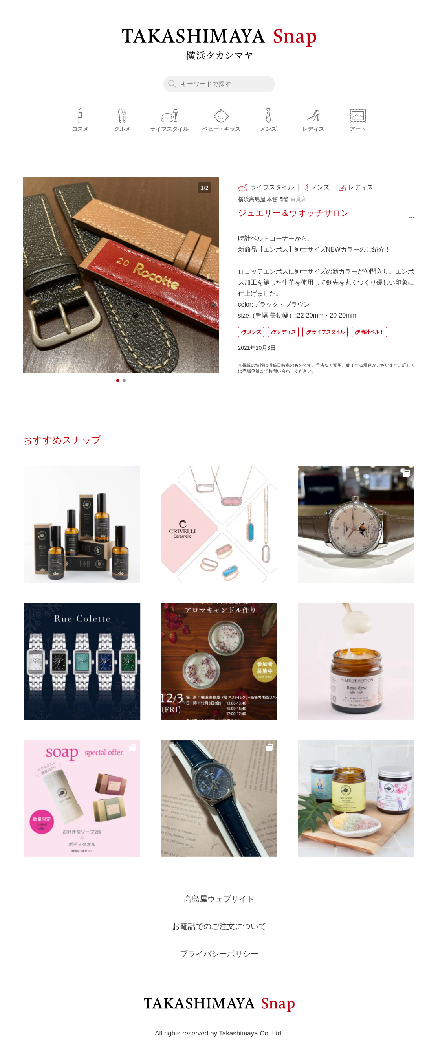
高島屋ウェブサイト (219, 898)
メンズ (254, 332)
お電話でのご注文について (219, 926)
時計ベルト (372, 332)
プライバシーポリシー (219, 953)
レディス (286, 332)
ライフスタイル (328, 332)
